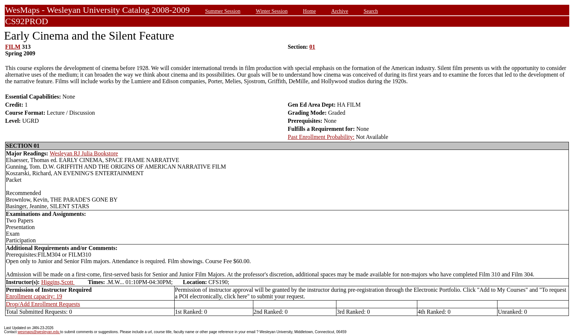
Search (371, 11)
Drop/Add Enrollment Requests (43, 304)
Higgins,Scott (58, 282)
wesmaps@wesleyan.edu (39, 332)
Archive (339, 11)
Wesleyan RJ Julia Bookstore (84, 153)
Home (309, 11)
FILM (12, 47)
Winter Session (272, 11)
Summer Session (222, 11)
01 (312, 47)
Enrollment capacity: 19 (34, 296)
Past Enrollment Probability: (321, 137)
